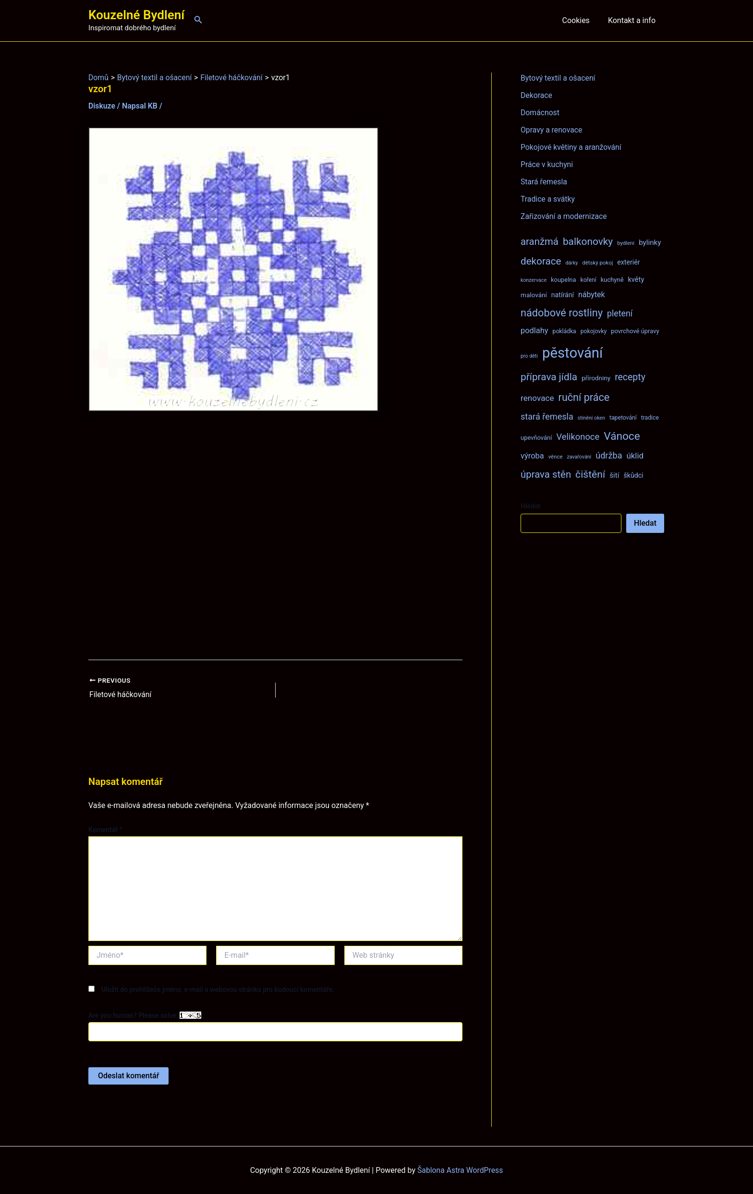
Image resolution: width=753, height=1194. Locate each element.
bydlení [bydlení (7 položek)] (625, 243)
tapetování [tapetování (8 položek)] (623, 417)
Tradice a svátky (548, 199)
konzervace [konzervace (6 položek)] (534, 280)
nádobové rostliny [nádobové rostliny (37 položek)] (562, 313)
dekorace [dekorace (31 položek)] (541, 261)
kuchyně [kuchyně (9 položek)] (612, 279)
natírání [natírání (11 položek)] (562, 295)
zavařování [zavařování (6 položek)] (579, 457)
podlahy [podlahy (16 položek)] (534, 330)
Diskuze (102, 105)
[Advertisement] (275, 535)
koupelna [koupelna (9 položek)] (563, 279)
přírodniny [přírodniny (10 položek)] (596, 378)
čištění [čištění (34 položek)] (590, 474)
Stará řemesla (544, 181)
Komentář (105, 829)
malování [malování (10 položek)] (534, 295)
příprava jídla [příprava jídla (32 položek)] (549, 377)
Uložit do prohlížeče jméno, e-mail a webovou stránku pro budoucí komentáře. (217, 989)
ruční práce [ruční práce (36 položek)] (584, 397)
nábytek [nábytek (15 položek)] (591, 294)
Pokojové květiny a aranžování (572, 147)
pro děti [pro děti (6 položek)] (529, 356)
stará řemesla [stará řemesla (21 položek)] (547, 416)
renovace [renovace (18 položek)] (537, 398)
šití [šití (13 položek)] (614, 475)
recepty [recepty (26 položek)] (630, 377)
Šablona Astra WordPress (460, 1169)
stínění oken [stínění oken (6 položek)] (591, 418)
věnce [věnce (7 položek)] (555, 456)
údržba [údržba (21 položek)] (608, 455)
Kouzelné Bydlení (136, 15)
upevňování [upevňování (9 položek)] (536, 437)
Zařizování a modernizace (564, 216)
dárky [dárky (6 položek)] (571, 263)
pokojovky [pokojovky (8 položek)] (594, 331)
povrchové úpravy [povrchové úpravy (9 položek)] (635, 331)
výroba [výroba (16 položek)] (532, 455)
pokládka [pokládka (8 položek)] (564, 331)
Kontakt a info (633, 20)
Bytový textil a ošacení (558, 78)
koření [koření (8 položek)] (588, 280)
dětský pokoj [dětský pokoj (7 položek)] (597, 262)
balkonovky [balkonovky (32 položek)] (588, 241)
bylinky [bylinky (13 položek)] (650, 242)
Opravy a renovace (552, 129)
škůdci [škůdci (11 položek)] (633, 475)
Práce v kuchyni (547, 164)
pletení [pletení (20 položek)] (619, 313)
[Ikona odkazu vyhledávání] (198, 20)
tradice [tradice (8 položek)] (650, 417)
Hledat (530, 506)
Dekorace (537, 95)
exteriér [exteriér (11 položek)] (628, 262)
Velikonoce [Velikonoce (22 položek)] (577, 437)
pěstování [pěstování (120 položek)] (572, 353)
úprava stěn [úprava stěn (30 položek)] (546, 474)
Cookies (580, 20)
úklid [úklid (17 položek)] (635, 455)
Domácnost (540, 112)
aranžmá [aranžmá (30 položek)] (540, 241)
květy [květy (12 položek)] (636, 279)
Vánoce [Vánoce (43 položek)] (622, 436)
